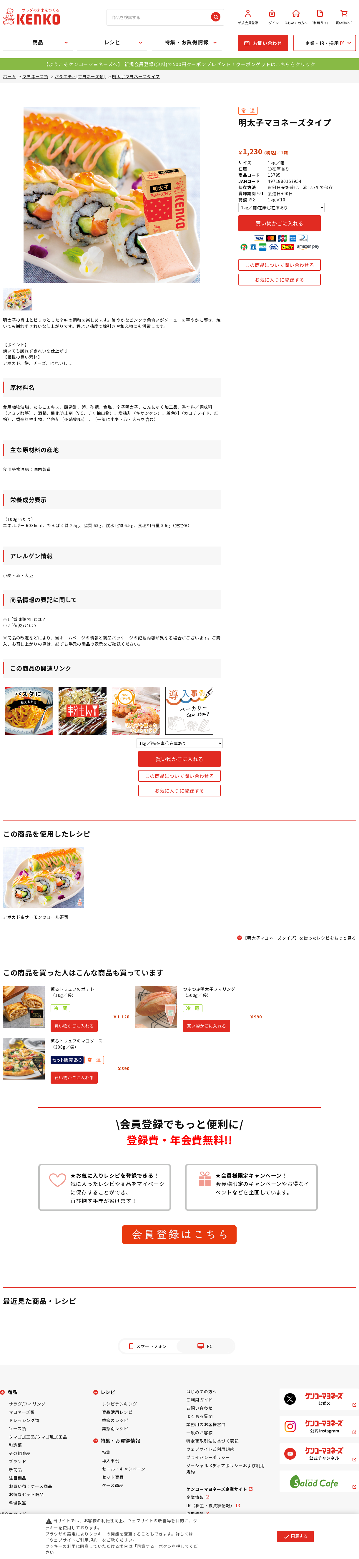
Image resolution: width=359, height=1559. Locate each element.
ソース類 (17, 1428)
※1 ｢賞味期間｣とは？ (24, 619)
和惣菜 (15, 1445)
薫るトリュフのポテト (72, 989)
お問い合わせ (199, 1408)
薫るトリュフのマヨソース (77, 1041)
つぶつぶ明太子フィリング (209, 989)
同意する (295, 1536)
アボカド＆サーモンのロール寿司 (36, 917)
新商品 (15, 1470)
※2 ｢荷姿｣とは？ (20, 625)
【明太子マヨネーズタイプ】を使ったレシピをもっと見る (299, 938)
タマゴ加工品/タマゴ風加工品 (38, 1437)
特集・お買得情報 (186, 42)
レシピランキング (119, 1404)
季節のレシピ (115, 1420)
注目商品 (17, 1478)
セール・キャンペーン (123, 1469)
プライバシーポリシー (208, 1457)
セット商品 (113, 1477)
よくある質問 (199, 1416)
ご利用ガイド (320, 17)
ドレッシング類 (24, 1420)
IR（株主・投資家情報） (210, 1505)
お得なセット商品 (26, 1494)
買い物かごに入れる (279, 223)
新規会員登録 (248, 17)
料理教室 (17, 1502)
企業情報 (195, 1497)
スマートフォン (151, 1346)
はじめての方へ (296, 17)
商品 (38, 42)
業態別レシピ (115, 1428)
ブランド (17, 1461)
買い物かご (344, 17)
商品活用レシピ (117, 1412)
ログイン (272, 17)
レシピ (112, 42)
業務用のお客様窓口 (206, 1424)
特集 (106, 1452)
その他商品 (20, 1453)
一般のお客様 (199, 1433)
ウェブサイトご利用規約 (210, 1449)
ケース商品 (113, 1485)
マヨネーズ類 (22, 1412)
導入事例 (110, 1460)
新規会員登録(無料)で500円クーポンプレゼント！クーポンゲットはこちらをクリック (219, 64)
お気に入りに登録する (279, 279)
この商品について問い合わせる (279, 264)
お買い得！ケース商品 (30, 1486)
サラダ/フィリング (27, 1404)
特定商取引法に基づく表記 (212, 1441)
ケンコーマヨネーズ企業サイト (216, 1489)
